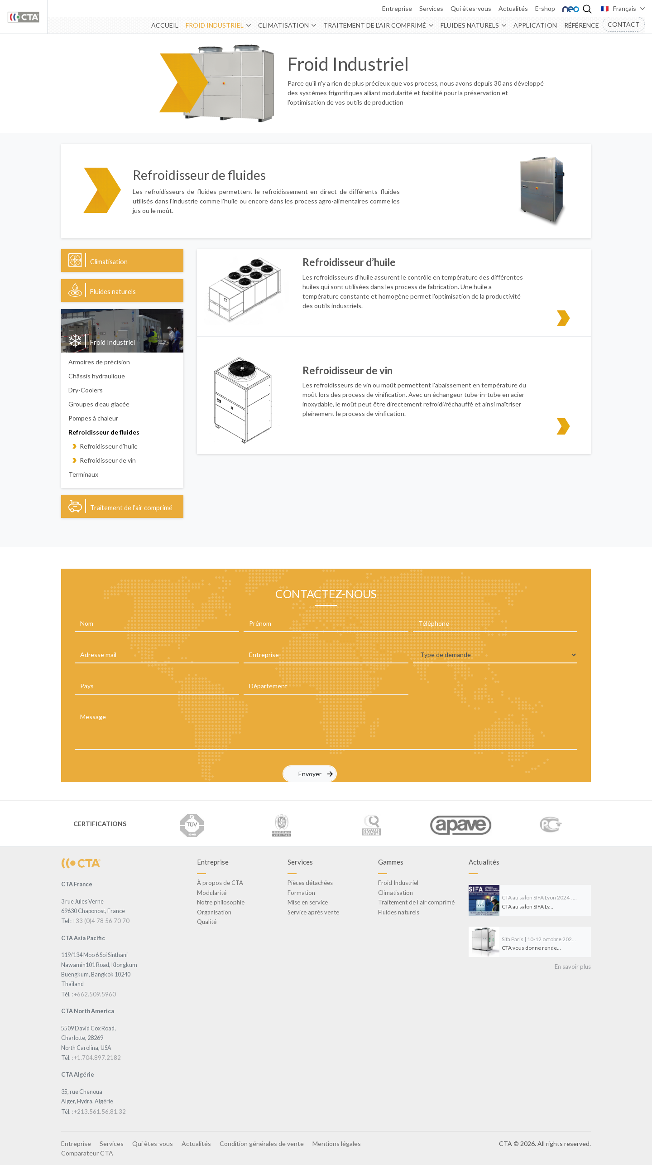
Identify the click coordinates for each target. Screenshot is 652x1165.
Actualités (513, 8)
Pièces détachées (310, 882)
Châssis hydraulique (96, 376)
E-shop (545, 8)
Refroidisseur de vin (108, 460)
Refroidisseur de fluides (103, 432)
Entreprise (397, 8)
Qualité (206, 921)
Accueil (164, 25)
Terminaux (83, 474)
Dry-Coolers (85, 390)
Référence (581, 25)
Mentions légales (336, 1143)
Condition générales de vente (262, 1143)
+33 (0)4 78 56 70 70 (100, 920)
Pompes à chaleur (93, 418)
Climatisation (283, 25)
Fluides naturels (470, 25)
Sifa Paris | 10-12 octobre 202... (539, 939)
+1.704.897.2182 (97, 1057)
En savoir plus (573, 966)
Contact (624, 24)
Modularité (211, 892)
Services (431, 8)
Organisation (214, 912)
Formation (301, 892)
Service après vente (313, 912)
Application (535, 25)
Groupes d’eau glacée (98, 404)
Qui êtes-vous (471, 8)
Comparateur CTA (87, 1153)
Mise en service (308, 902)
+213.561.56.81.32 (100, 1111)
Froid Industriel (215, 25)
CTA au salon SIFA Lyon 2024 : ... (539, 897)
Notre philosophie (220, 902)
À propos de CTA (220, 882)
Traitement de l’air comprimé (374, 25)
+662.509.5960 (95, 994)
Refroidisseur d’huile (109, 446)
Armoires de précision (99, 362)
